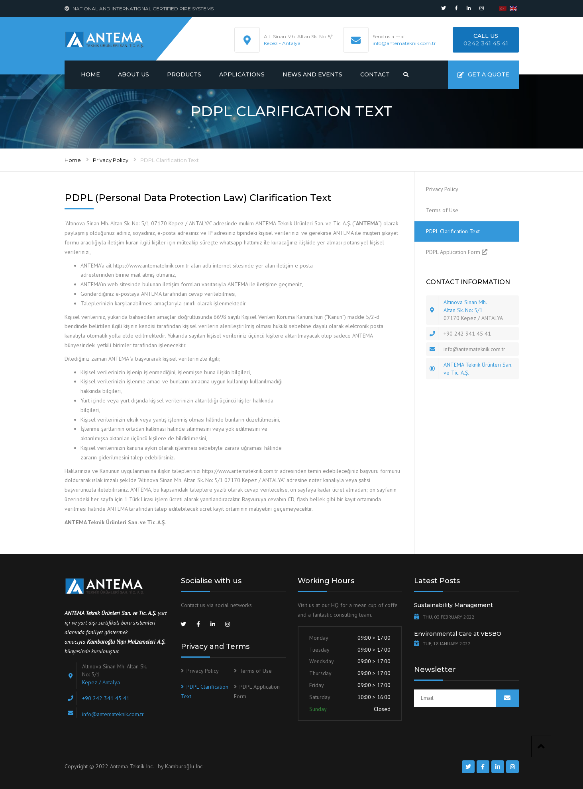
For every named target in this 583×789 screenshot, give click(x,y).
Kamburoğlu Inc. (184, 766)
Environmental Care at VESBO (457, 633)
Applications (242, 74)
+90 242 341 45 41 (467, 333)
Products (184, 74)
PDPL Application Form (453, 252)
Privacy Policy (110, 160)
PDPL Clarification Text (453, 231)
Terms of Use (442, 210)
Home (90, 74)
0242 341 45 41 (485, 43)
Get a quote (483, 74)
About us (133, 74)
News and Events (312, 74)
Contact (375, 74)
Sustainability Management (453, 605)
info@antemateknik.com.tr (404, 43)
